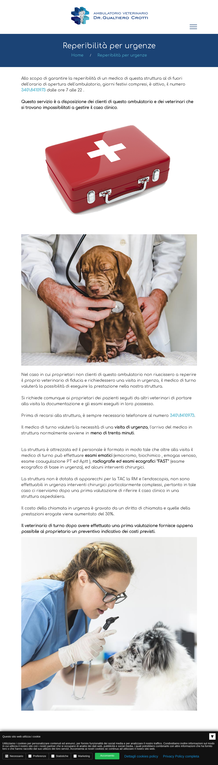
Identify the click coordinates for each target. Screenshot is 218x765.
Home (77, 55)
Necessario (14, 756)
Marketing (81, 756)
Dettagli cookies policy (141, 756)
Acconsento (107, 755)
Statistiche (59, 756)
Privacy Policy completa (181, 756)
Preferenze (37, 756)
